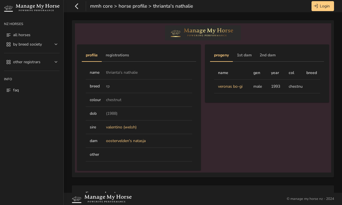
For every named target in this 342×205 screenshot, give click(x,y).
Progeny (221, 55)
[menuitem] (32, 45)
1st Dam (244, 55)
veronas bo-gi (230, 86)
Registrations (117, 55)
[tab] (92, 55)
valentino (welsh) (121, 127)
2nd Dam (268, 55)
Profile (92, 55)
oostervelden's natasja (126, 141)
